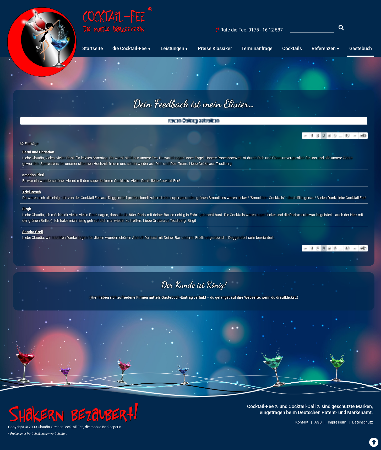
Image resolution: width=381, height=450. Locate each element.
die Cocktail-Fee (129, 48)
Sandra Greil (32, 232)
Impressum (337, 422)
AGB (318, 422)
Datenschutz (362, 422)
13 (347, 135)
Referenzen (324, 48)
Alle (363, 135)
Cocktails (292, 48)
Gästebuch (360, 48)
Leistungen (172, 48)
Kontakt (301, 422)
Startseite (92, 48)
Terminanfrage (257, 48)
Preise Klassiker (215, 48)
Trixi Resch (31, 192)
